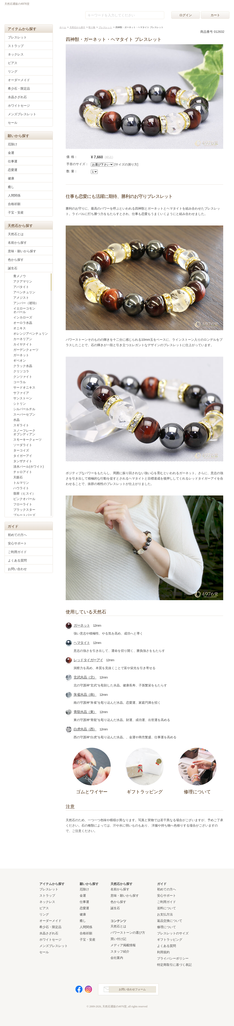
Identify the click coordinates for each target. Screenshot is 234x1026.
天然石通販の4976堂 (27, 14)
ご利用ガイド (17, 552)
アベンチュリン (24, 292)
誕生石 (12, 268)
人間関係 (14, 195)
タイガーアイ (22, 456)
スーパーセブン (24, 414)
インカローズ (22, 317)
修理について (166, 927)
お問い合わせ (17, 569)
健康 (11, 178)
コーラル (19, 382)
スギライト (21, 425)
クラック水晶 (22, 366)
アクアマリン (22, 281)
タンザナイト (22, 461)
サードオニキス (24, 387)
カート (215, 15)
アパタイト (21, 287)
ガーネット (82, 625)
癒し (11, 187)
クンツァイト (22, 376)
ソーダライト (22, 445)
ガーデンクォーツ (25, 350)
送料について (166, 908)
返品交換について (169, 920)
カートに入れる (197, 159)
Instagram (86, 990)
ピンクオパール (24, 499)
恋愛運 (12, 170)
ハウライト (21, 488)
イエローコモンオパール (24, 310)
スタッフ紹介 (119, 951)
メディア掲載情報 (123, 945)
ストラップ (16, 46)
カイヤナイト (22, 344)
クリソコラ (21, 371)
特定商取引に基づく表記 (174, 964)
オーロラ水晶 (22, 323)
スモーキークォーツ (27, 439)
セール (12, 122)
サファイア (21, 393)
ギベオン (19, 360)
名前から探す (17, 242)
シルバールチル (24, 409)
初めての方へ (17, 535)
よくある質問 (17, 560)
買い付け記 (118, 939)
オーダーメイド (19, 80)
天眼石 (18, 477)
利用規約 (163, 952)
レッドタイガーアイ (88, 660)
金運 (11, 153)
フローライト (22, 504)
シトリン (19, 403)
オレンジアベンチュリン (30, 333)
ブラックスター (24, 509)
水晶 (16, 420)
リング (12, 71)
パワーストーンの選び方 (127, 932)
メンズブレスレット (22, 114)
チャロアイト (22, 472)
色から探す (16, 259)
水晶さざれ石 (17, 97)
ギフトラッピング (169, 939)
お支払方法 (165, 914)
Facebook (76, 990)
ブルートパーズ (24, 515)
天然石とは (16, 234)
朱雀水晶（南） (85, 695)
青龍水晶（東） (85, 712)
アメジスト (21, 297)
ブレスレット (17, 37)
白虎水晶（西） (85, 729)
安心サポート (17, 543)
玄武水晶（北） (85, 677)
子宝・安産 (16, 212)
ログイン (185, 15)
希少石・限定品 (19, 88)
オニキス (19, 328)
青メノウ (19, 276)
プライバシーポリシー (173, 958)
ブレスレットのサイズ (173, 933)
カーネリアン (22, 339)
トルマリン (21, 482)
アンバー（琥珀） (25, 303)
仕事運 (12, 161)
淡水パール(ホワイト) (28, 466)
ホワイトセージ (19, 105)
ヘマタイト (82, 643)
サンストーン (22, 398)
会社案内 (116, 958)
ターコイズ (21, 450)
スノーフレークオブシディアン (24, 432)
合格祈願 (14, 204)
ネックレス (16, 54)
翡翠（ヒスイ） (24, 493)
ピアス (12, 63)
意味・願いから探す (22, 251)
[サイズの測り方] (126, 164)
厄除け (12, 144)
